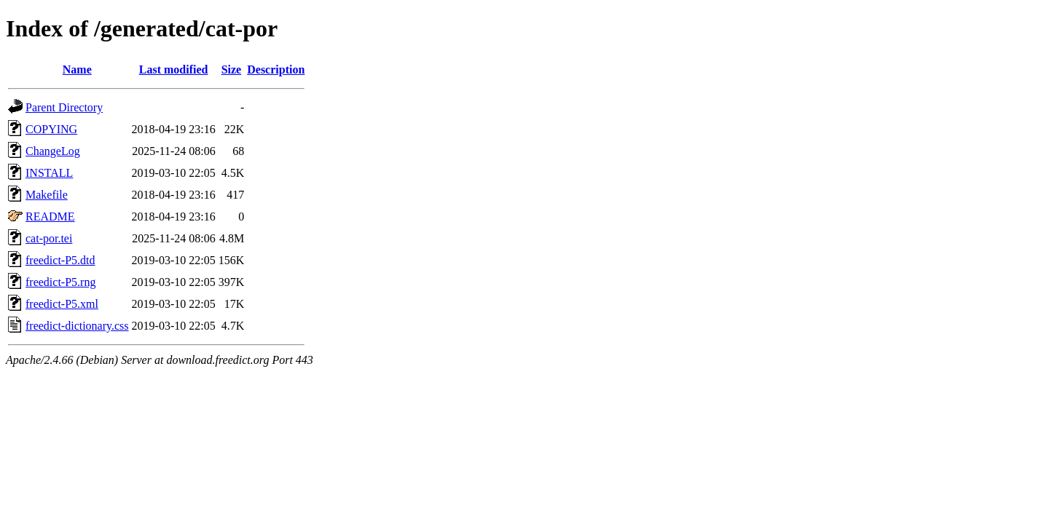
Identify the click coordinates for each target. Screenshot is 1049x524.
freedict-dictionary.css (77, 325)
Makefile (46, 194)
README (50, 216)
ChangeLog (52, 151)
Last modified (173, 69)
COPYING (51, 129)
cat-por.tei (48, 238)
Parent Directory (64, 107)
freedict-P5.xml (61, 304)
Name (77, 69)
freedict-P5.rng (60, 282)
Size (231, 69)
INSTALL (49, 173)
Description (276, 69)
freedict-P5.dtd (60, 260)
